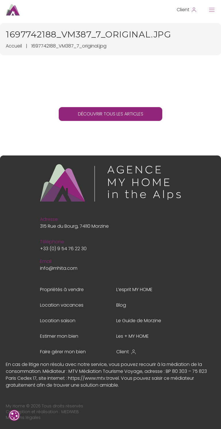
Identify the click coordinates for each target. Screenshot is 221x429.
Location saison (57, 320)
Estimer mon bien (59, 336)
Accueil (14, 46)
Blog (121, 305)
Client (126, 351)
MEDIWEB (70, 412)
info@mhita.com (58, 268)
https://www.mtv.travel (93, 378)
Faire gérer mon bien (63, 351)
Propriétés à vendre (62, 289)
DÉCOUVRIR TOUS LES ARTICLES (110, 114)
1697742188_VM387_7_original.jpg (68, 46)
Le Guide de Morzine (138, 320)
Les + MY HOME (132, 336)
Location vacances (61, 305)
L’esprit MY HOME (134, 289)
